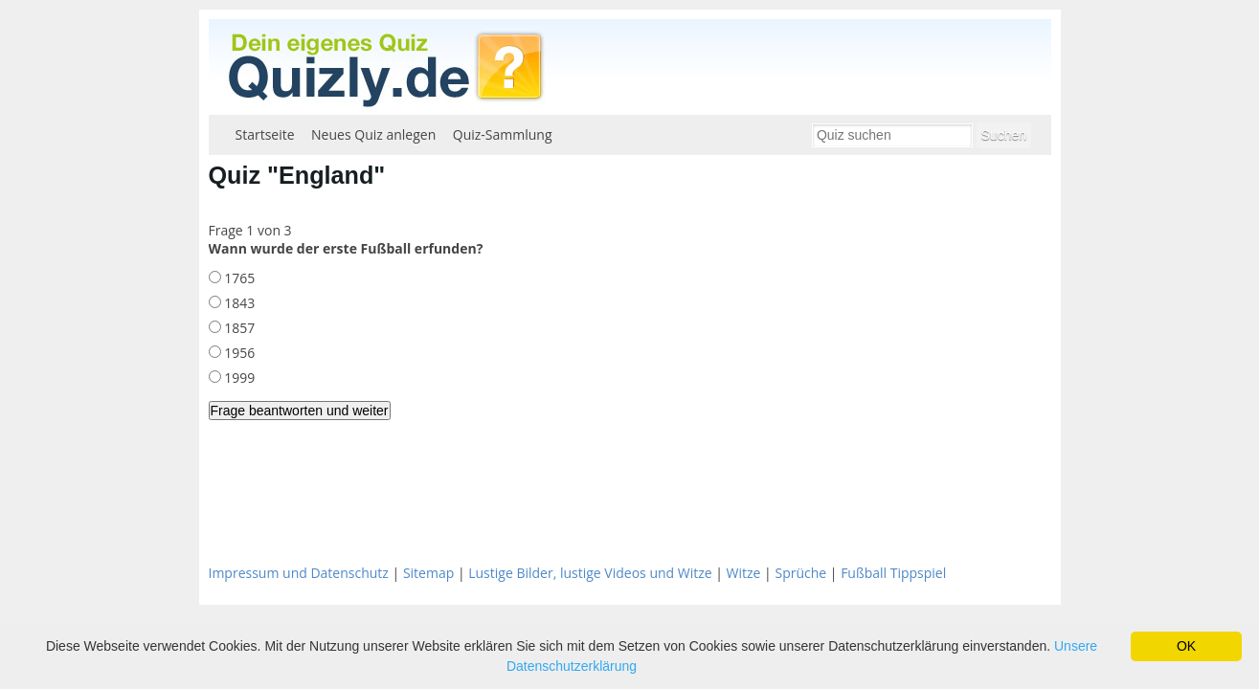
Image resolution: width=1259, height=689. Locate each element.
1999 (238, 377)
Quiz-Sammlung (502, 134)
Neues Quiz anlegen (373, 134)
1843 (238, 303)
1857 (238, 328)
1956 (238, 353)
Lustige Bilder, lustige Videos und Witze (589, 573)
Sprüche (800, 573)
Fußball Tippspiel (893, 573)
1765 (238, 278)
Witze (744, 573)
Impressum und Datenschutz (299, 573)
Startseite (265, 134)
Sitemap (428, 573)
